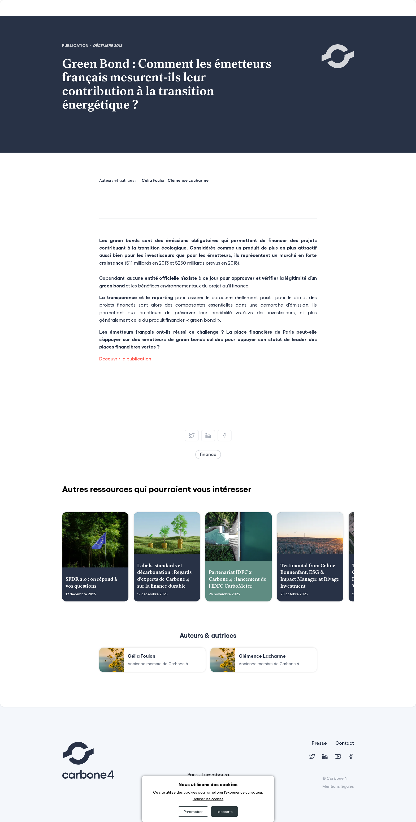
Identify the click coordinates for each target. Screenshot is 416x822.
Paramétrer (193, 811)
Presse (319, 743)
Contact (344, 743)
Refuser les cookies (208, 799)
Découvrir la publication (125, 358)
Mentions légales (338, 786)
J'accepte (224, 811)
